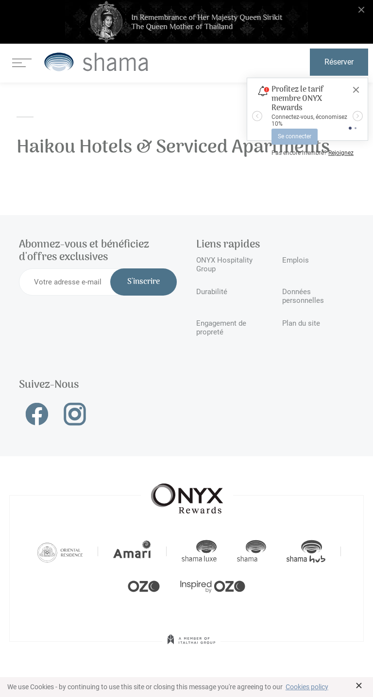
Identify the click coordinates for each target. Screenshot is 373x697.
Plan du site (301, 323)
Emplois (295, 260)
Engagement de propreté (221, 327)
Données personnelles (303, 296)
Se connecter (294, 136)
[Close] (356, 89)
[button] (257, 116)
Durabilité (211, 291)
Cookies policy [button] (307, 687)
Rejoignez (341, 152)
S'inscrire (143, 282)
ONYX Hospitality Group (224, 264)
